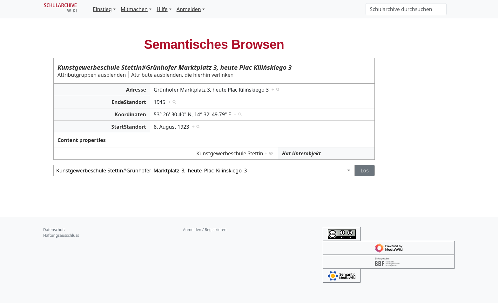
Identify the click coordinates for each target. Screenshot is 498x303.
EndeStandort (128, 102)
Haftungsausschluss (61, 235)
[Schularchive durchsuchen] (406, 9)
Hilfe (162, 9)
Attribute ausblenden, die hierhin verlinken (182, 74)
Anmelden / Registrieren (204, 229)
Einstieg (102, 9)
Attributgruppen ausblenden (91, 74)
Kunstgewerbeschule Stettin (229, 153)
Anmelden (189, 9)
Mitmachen (134, 9)
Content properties (81, 140)
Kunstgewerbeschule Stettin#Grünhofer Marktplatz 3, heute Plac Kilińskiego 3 (174, 67)
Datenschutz (54, 229)
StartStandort (128, 126)
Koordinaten (130, 114)
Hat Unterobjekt (301, 153)
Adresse (136, 89)
